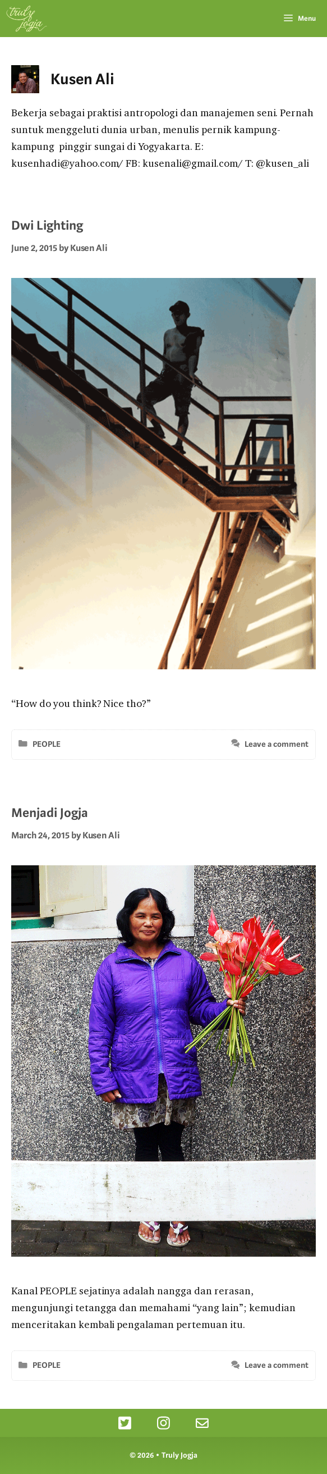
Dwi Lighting (47, 225)
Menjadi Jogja (49, 813)
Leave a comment (276, 744)
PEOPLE (47, 744)
